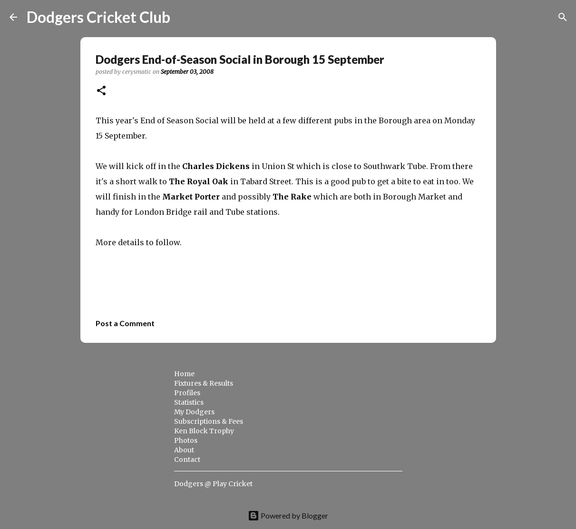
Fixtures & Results (203, 383)
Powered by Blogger (288, 515)
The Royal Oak (198, 181)
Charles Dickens (216, 166)
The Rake (292, 196)
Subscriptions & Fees (208, 421)
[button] (101, 91)
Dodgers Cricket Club (98, 17)
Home (184, 373)
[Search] (183, 17)
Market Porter (191, 196)
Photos (185, 440)
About (184, 450)
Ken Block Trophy (204, 431)
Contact (187, 459)
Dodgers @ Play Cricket (213, 483)
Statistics (189, 402)
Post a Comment (125, 323)
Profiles (187, 393)
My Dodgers (194, 412)
